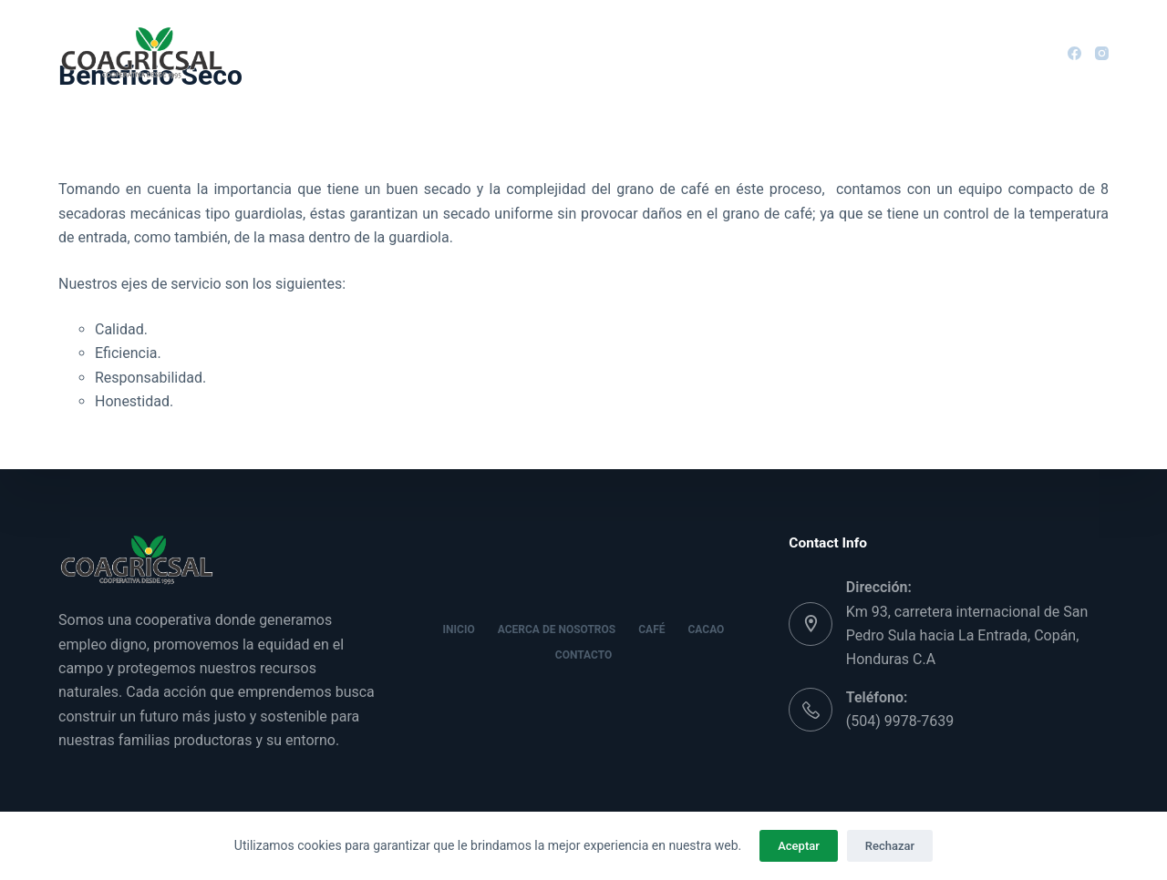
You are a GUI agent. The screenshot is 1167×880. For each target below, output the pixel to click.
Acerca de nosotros (485, 53)
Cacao (710, 52)
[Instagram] (1102, 53)
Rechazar (889, 846)
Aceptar (799, 846)
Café (624, 53)
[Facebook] (1074, 53)
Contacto (807, 52)
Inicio (348, 52)
